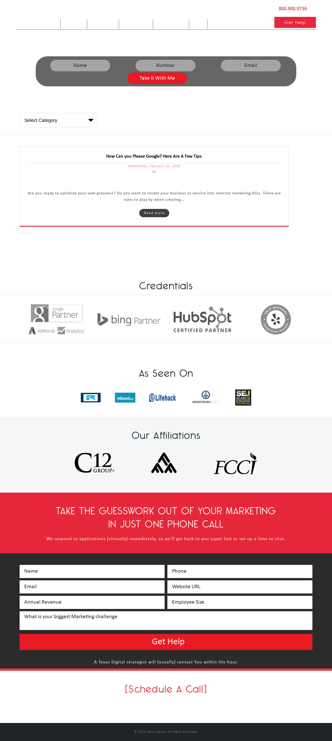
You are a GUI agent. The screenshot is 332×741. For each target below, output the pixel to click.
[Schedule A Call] (166, 689)
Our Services (136, 22)
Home (51, 22)
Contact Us (223, 22)
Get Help (295, 22)
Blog (198, 22)
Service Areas (171, 22)
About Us (73, 22)
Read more (154, 213)
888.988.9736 (293, 9)
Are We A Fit (103, 22)
